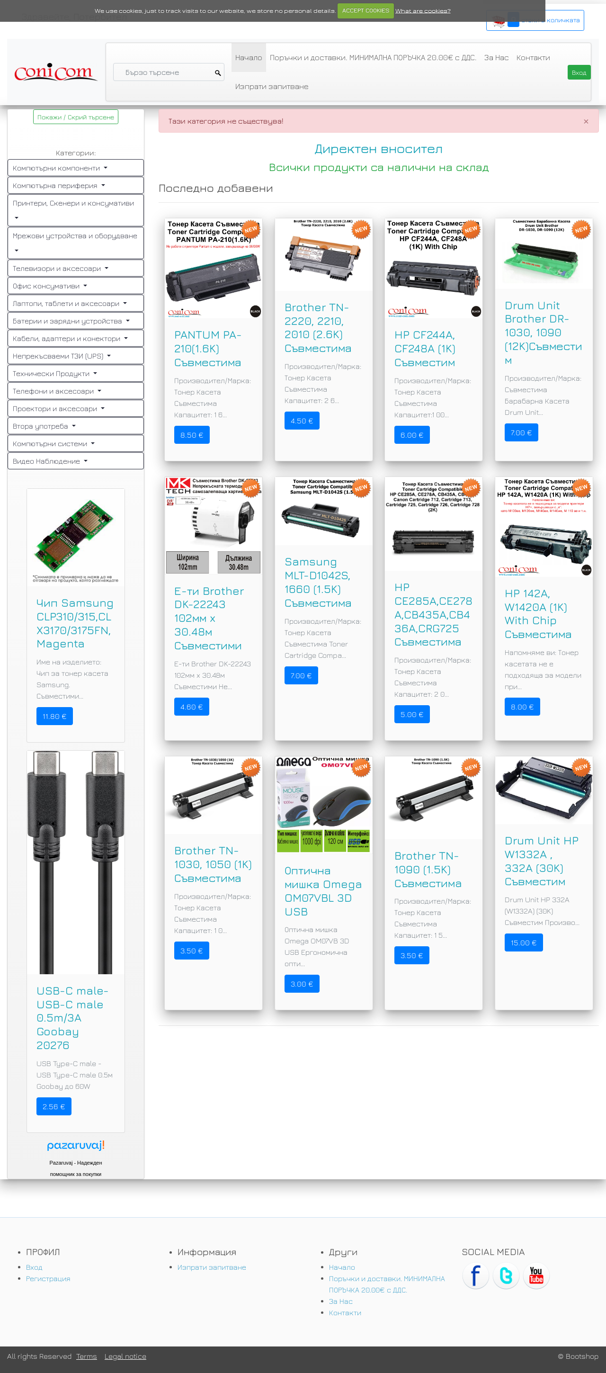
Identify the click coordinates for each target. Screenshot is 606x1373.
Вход (34, 1267)
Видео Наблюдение (47, 461)
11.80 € (55, 716)
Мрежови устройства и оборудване (75, 235)
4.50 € (302, 420)
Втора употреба (41, 426)
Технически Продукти (52, 373)
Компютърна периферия (56, 185)
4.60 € (191, 706)
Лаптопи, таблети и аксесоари (67, 303)
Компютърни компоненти (57, 167)
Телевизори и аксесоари (58, 268)
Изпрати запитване (272, 86)
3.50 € (191, 950)
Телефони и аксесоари (54, 390)
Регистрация (48, 1278)
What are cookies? (423, 10)
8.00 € (522, 706)
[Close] (586, 120)
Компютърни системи (51, 443)
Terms (86, 1356)
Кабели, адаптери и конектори (67, 338)
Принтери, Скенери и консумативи (73, 202)
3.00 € (302, 983)
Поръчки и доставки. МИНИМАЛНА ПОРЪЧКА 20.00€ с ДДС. (373, 57)
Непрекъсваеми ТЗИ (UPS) (59, 355)
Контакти (533, 57)
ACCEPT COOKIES (365, 10)
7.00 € (521, 432)
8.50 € (192, 435)
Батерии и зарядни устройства (68, 320)
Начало (248, 57)
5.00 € (412, 714)
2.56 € (54, 1106)
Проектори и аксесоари (56, 408)
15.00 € (524, 942)
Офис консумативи (47, 285)
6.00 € (412, 435)
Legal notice (125, 1356)
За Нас (496, 57)
